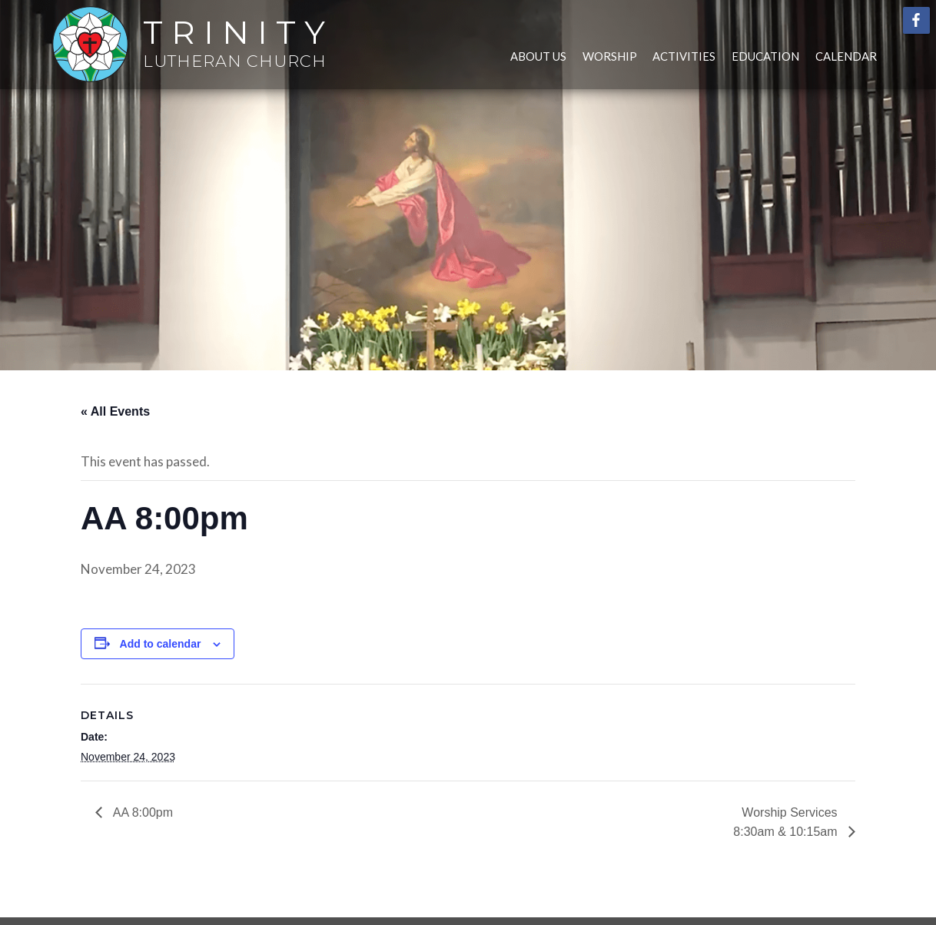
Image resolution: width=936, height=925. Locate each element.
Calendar (846, 56)
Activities (683, 56)
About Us (538, 56)
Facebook (916, 20)
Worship (610, 56)
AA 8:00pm (141, 812)
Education (765, 56)
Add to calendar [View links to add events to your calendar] (160, 644)
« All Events (115, 411)
